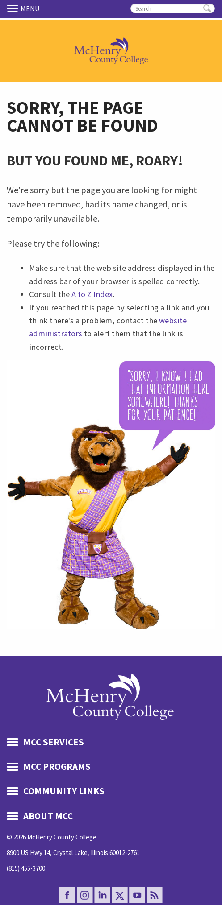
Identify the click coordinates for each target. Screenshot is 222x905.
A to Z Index (92, 294)
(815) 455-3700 (26, 868)
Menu (14, 8)
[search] (172, 8)
